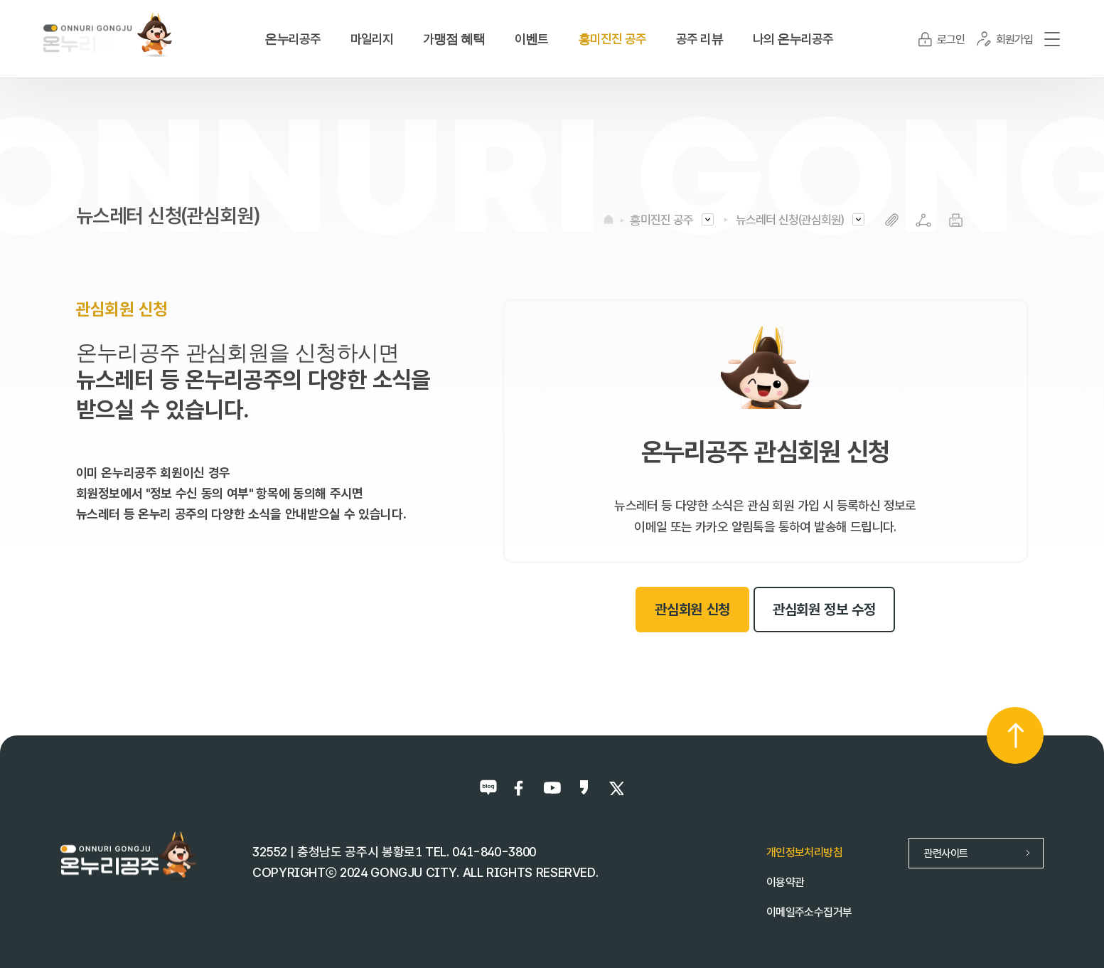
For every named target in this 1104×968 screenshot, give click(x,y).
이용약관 (785, 882)
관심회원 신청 (692, 609)
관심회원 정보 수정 (824, 609)
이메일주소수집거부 (809, 912)
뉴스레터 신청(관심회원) (790, 220)
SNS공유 (923, 220)
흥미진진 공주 (661, 220)
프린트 (955, 220)
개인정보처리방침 (804, 852)
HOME (608, 219)
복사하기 (891, 220)
